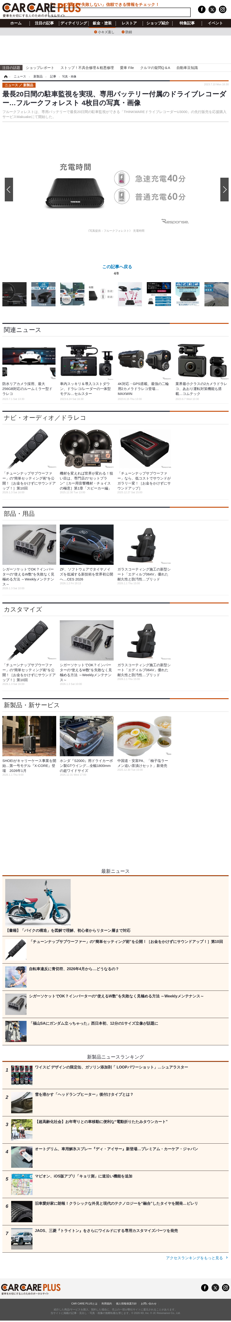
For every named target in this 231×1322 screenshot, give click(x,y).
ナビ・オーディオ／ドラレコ (45, 417)
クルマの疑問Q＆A (155, 68)
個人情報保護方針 (126, 1303)
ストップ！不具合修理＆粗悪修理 (87, 68)
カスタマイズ (23, 609)
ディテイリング (73, 23)
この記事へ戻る (117, 271)
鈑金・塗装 (102, 23)
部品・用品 (19, 513)
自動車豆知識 (187, 68)
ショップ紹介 (157, 23)
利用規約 (107, 1303)
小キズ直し (106, 31)
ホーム (16, 23)
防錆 (128, 31)
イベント (215, 23)
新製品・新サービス (32, 705)
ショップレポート (40, 68)
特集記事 (187, 23)
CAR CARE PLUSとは (84, 1303)
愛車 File (127, 68)
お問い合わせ (149, 1303)
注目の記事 (44, 23)
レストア (129, 23)
